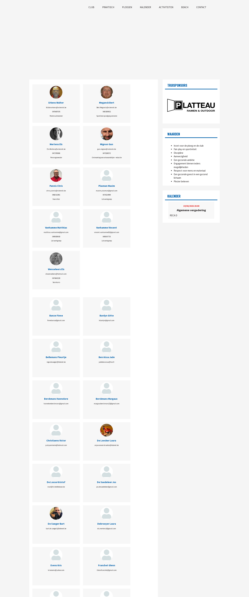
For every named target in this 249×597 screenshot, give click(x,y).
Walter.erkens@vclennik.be (45, 107)
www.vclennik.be (211, 573)
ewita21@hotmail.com (45, 442)
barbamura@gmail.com (74, 401)
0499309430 (102, 153)
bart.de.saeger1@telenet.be (102, 319)
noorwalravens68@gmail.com (131, 484)
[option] (191, 105)
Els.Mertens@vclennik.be (102, 107)
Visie (31, 576)
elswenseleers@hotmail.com (45, 190)
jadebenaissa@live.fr (131, 236)
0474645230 (45, 194)
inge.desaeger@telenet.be (102, 236)
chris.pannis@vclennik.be (45, 149)
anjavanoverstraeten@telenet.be (131, 277)
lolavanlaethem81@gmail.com (131, 442)
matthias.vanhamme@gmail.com (102, 149)
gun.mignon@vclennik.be (131, 107)
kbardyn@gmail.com (73, 236)
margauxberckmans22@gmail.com (74, 277)
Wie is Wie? (34, 582)
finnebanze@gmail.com (45, 236)
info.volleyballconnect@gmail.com (45, 484)
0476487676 (45, 112)
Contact (201, 7)
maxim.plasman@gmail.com (73, 149)
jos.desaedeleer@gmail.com (74, 319)
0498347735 (131, 153)
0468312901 (45, 153)
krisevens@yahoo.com (45, 360)
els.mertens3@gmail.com (131, 319)
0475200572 (131, 112)
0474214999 (74, 153)
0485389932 (74, 112)
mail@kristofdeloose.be (45, 319)
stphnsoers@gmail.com (102, 442)
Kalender (145, 7)
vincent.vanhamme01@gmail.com (130, 149)
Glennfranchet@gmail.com (74, 360)
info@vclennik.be (211, 569)
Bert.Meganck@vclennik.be (74, 107)
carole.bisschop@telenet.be (131, 360)
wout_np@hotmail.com (102, 401)
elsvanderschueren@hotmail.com (102, 484)
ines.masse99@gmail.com (102, 360)
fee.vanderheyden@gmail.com (74, 484)
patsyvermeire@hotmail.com (102, 277)
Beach (184, 7)
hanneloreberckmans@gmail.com (45, 277)
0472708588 (102, 112)
